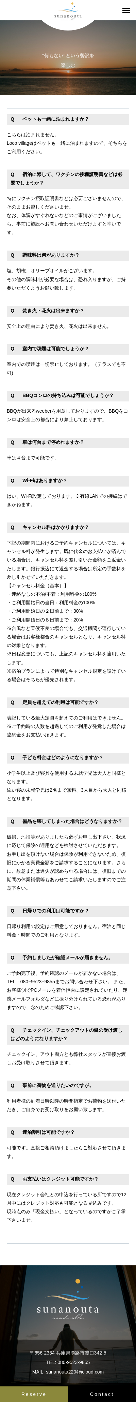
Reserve (34, 1394)
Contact (102, 1394)
